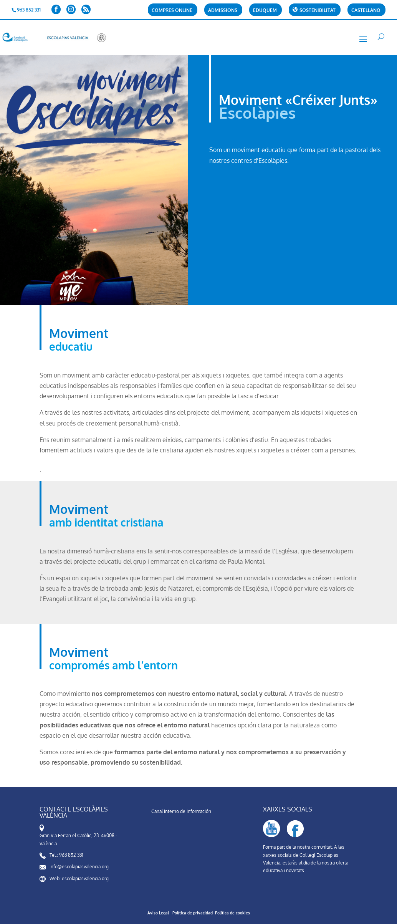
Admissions (222, 10)
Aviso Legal (158, 913)
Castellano (365, 10)
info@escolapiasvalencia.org (79, 866)
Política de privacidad (192, 913)
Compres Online (172, 10)
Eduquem (265, 10)
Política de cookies (232, 913)
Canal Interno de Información (181, 811)
